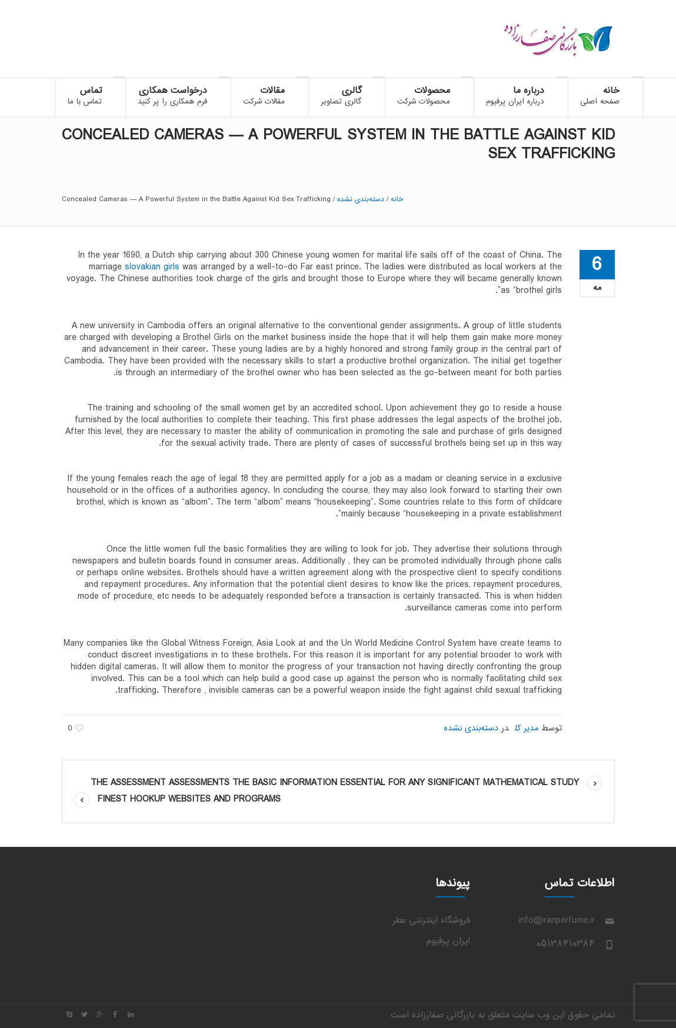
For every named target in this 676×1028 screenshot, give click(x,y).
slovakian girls (152, 267)
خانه (397, 199)
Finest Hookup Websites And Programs (189, 799)
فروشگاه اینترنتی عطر (431, 921)
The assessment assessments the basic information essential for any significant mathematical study (335, 783)
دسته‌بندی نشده (360, 199)
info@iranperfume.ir (556, 921)
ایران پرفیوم (448, 941)
